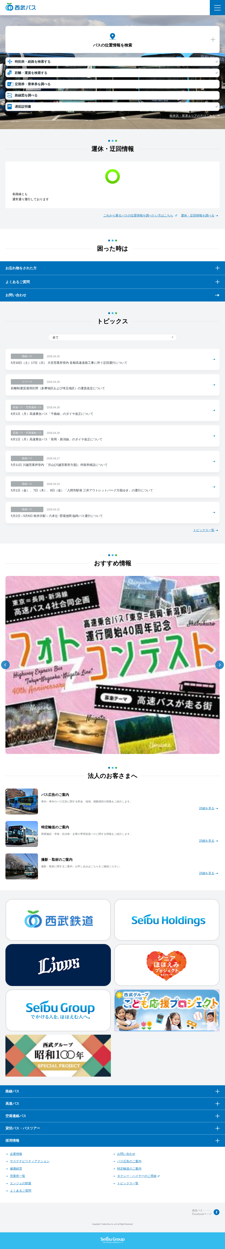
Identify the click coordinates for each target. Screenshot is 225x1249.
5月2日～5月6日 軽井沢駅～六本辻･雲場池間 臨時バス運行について (57, 516)
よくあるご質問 (20, 1190)
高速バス (12, 1103)
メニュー (217, 7)
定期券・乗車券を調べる (33, 84)
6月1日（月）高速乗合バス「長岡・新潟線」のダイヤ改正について (56, 439)
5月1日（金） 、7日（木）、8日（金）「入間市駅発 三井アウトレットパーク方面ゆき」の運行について (82, 490)
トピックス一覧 (203, 530)
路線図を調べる (26, 95)
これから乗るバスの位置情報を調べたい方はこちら (138, 215)
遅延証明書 (23, 106)
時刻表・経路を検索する (33, 61)
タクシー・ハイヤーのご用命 (137, 1176)
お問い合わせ (15, 295)
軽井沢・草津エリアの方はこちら (192, 115)
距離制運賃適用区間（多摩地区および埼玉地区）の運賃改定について (58, 388)
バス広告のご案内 (129, 1161)
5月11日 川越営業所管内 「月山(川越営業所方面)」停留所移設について (59, 465)
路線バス (12, 1091)
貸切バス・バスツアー (22, 1128)
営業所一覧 (17, 1176)
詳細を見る (206, 808)
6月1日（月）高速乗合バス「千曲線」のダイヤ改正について (52, 413)
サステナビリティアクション (29, 1161)
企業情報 (16, 1154)
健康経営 (16, 1168)
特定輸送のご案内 (129, 1168)
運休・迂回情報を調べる (197, 215)
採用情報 (12, 1140)
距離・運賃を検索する (31, 73)
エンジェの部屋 (20, 1183)
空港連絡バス (15, 1116)
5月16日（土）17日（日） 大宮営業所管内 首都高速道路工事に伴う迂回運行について (69, 362)
